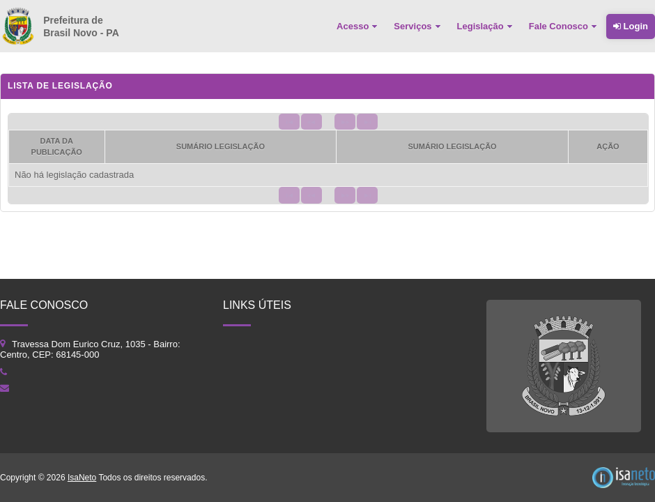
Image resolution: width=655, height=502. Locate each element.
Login (630, 26)
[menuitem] (358, 26)
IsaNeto (82, 477)
